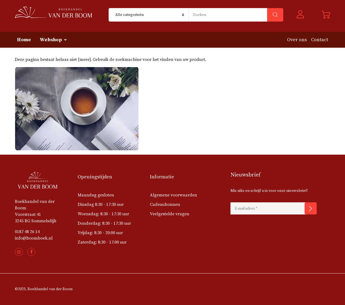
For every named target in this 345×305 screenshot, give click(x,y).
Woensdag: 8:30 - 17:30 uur (103, 214)
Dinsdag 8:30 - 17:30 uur (101, 204)
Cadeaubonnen (165, 204)
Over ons (297, 40)
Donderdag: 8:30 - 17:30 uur (104, 223)
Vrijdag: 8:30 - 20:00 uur (100, 232)
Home (24, 40)
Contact (319, 40)
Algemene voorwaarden (173, 195)
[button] (302, 15)
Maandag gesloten (96, 195)
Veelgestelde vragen (169, 214)
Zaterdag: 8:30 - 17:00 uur (102, 242)
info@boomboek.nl (34, 238)
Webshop (51, 40)
